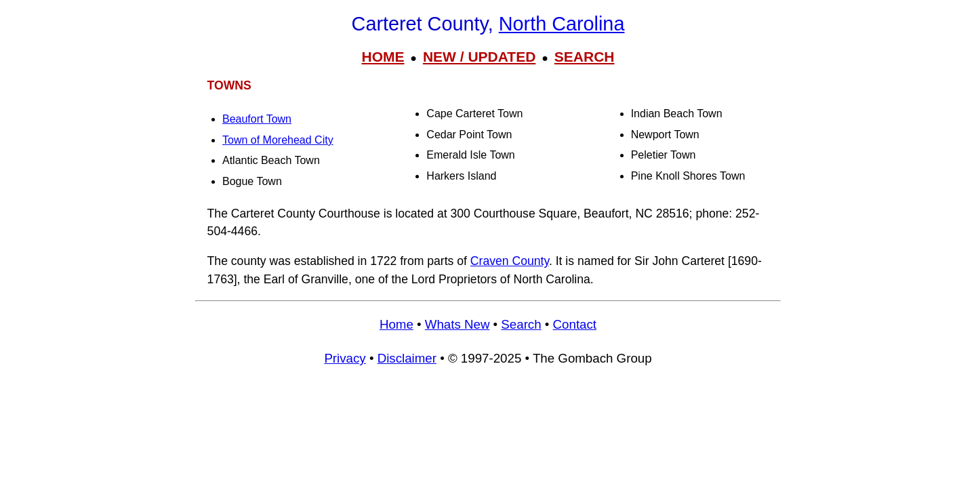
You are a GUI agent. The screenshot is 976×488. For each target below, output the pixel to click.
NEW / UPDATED (479, 56)
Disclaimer (407, 358)
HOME (382, 56)
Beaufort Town (256, 119)
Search (521, 324)
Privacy (344, 358)
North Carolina (562, 24)
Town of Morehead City (277, 140)
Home (396, 324)
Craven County (509, 261)
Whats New (457, 324)
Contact (574, 324)
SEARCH (584, 56)
